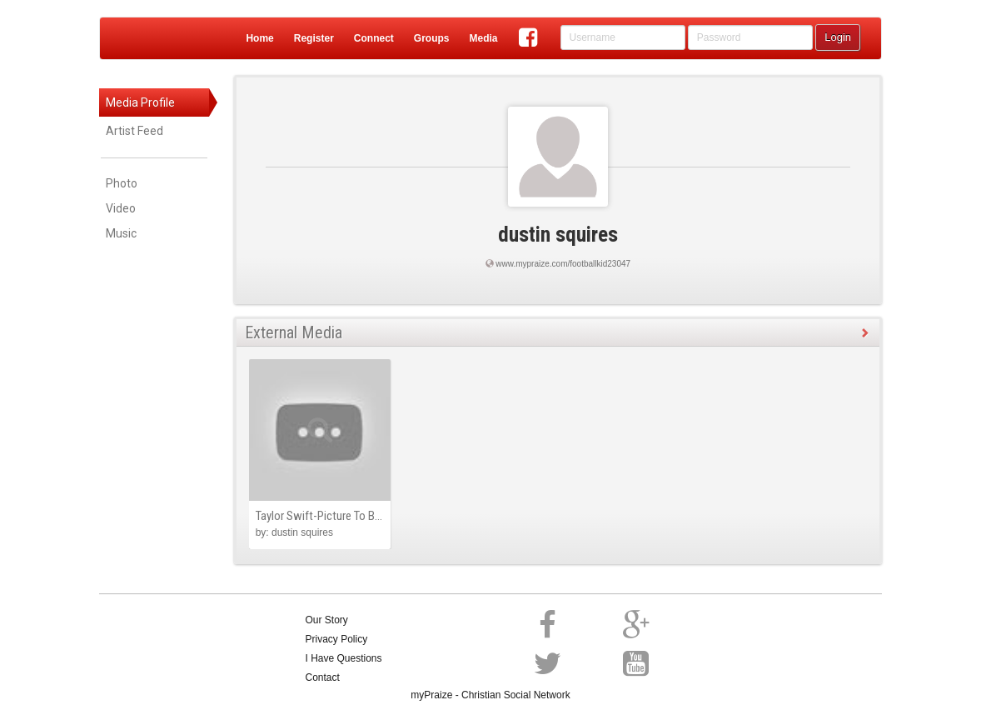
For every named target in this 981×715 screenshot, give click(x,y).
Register (314, 38)
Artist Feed (134, 131)
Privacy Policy (337, 639)
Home (259, 38)
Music (121, 233)
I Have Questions (344, 658)
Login (837, 37)
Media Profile (140, 102)
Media (483, 38)
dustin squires (558, 234)
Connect (374, 38)
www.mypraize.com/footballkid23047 (562, 263)
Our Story (327, 620)
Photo (121, 183)
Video (121, 208)
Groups (432, 38)
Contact (323, 677)
